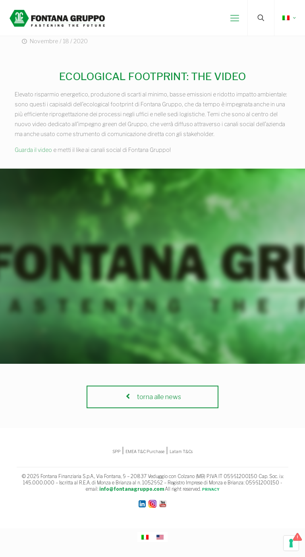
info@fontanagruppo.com (131, 489)
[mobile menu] (234, 18)
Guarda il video (33, 149)
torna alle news (152, 397)
